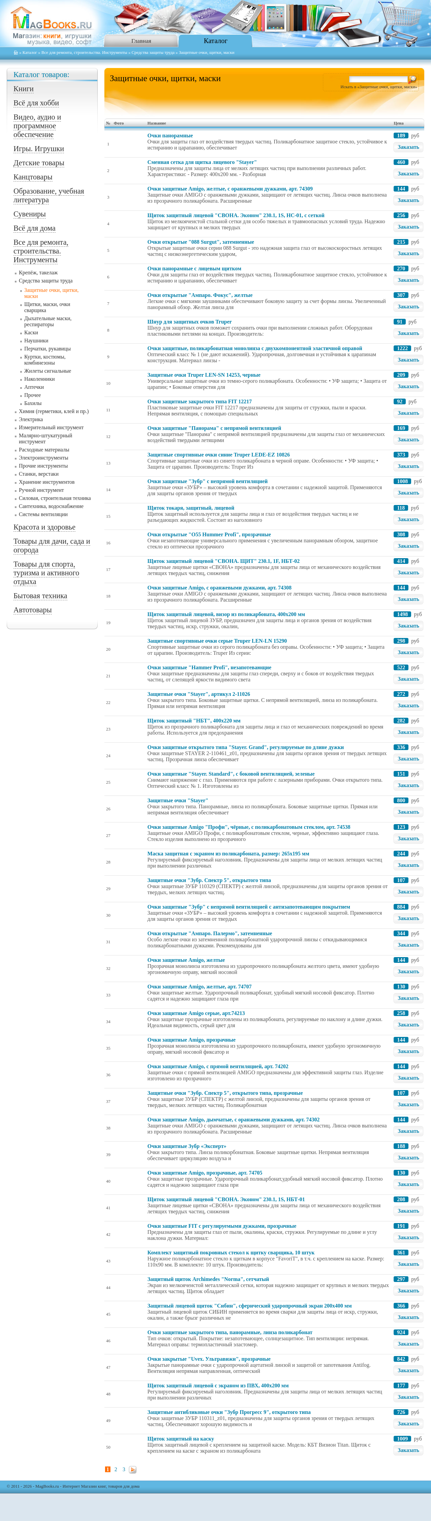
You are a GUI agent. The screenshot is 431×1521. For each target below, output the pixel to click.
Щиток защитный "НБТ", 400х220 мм (194, 720)
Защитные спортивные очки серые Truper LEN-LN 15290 (217, 641)
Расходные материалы (44, 449)
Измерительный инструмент (51, 427)
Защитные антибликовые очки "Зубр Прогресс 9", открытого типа (229, 1412)
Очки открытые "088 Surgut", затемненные (200, 242)
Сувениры (29, 214)
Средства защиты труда (153, 52)
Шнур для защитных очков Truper (189, 322)
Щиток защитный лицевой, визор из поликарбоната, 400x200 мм (226, 614)
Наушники (36, 340)
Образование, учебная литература (48, 195)
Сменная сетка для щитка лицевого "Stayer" (202, 162)
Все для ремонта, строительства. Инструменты (84, 52)
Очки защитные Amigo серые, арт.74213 (196, 1013)
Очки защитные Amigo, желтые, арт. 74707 (199, 986)
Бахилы (33, 403)
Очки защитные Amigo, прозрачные (191, 1040)
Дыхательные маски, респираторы (47, 321)
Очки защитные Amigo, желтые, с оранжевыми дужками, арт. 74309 (230, 189)
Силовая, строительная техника (55, 498)
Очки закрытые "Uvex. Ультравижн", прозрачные (209, 1359)
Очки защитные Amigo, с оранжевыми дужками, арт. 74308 (219, 587)
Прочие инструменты (43, 466)
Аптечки (34, 387)
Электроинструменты (43, 458)
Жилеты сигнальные (47, 371)
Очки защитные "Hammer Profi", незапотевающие (209, 667)
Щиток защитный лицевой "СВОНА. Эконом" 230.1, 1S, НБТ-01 (226, 1199)
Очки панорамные (170, 135)
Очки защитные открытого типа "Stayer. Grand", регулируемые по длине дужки (245, 747)
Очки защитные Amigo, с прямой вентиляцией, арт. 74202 (218, 1066)
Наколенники (39, 379)
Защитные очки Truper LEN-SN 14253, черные (204, 375)
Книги (23, 88)
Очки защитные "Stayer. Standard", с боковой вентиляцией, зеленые (231, 774)
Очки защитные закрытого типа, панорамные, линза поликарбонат (229, 1332)
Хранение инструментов (47, 482)
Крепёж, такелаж (38, 272)
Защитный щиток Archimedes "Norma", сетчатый (208, 1279)
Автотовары (32, 610)
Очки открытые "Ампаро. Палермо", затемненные (209, 933)
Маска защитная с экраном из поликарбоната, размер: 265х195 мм (228, 853)
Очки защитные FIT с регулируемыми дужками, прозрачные (221, 1226)
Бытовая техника (40, 596)
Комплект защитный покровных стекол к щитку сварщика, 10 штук (230, 1252)
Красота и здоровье (44, 527)
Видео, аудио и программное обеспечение (37, 126)
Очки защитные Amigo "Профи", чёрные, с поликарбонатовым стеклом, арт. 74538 (249, 827)
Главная (141, 40)
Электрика (31, 419)
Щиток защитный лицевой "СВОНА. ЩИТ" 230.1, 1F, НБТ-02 (223, 561)
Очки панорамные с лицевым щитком (194, 268)
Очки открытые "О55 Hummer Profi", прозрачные (209, 534)
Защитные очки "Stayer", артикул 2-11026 (198, 694)
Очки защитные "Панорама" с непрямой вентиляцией (214, 428)
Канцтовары (33, 177)
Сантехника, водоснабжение (51, 506)
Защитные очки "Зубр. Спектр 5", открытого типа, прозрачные (225, 1093)
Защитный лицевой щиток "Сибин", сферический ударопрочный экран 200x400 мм (249, 1306)
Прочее (32, 395)
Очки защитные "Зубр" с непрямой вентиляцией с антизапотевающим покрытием (248, 907)
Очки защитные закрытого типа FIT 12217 (199, 401)
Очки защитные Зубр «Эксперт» (187, 1146)
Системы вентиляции (43, 514)
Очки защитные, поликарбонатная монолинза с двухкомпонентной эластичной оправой (254, 348)
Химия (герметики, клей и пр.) (54, 411)
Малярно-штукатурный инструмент (45, 438)
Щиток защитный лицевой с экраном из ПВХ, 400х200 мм (218, 1385)
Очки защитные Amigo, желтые (186, 960)
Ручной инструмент (41, 490)
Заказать (408, 147)
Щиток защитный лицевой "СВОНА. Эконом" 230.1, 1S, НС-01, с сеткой (236, 215)
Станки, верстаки (39, 474)
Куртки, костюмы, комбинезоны (45, 360)
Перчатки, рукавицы (47, 348)
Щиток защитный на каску (180, 1439)
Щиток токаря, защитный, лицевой (190, 508)
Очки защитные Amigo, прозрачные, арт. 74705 (204, 1173)
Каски (31, 332)
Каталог (215, 40)
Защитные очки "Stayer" (177, 800)
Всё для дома (34, 228)
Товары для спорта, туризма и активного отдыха (46, 573)
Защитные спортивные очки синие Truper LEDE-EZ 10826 (218, 455)
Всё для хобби (36, 103)
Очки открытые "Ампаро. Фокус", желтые (200, 295)
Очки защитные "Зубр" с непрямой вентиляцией (207, 481)
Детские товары (38, 163)
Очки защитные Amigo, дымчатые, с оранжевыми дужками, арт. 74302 (233, 1119)
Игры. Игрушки (38, 148)
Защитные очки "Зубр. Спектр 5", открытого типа (209, 880)
